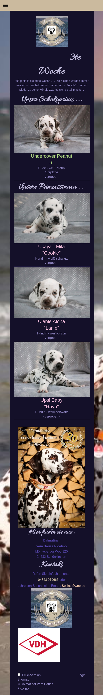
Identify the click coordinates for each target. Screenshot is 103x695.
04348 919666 (48, 579)
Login (81, 675)
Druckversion (30, 675)
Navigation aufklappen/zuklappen (51, 5)
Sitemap (23, 679)
